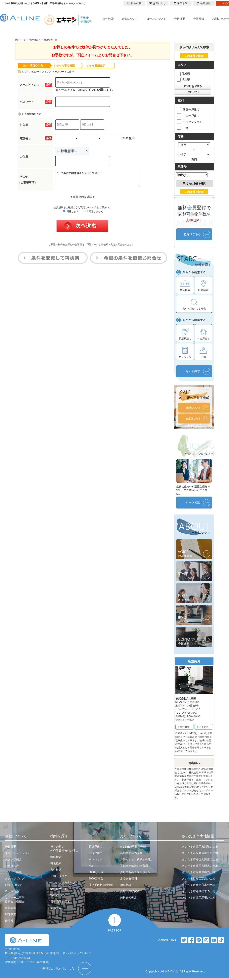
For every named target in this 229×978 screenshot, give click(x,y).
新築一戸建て (188, 109)
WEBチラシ (57, 895)
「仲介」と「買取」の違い (137, 859)
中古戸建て (96, 853)
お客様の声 (12, 865)
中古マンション (189, 121)
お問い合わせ (220, 18)
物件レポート (58, 888)
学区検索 (56, 857)
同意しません (94, 214)
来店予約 (181, 3)
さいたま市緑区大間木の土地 (200, 865)
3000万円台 (96, 878)
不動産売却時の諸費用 (134, 865)
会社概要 (179, 18)
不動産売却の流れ (131, 853)
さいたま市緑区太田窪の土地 (200, 859)
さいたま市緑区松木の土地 (198, 891)
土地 (182, 128)
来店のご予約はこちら (58, 968)
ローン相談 (12, 891)
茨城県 (183, 73)
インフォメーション (17, 853)
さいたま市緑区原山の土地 (198, 872)
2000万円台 (96, 872)
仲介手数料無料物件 (101, 884)
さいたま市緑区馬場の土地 (198, 897)
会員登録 (198, 18)
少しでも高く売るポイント (137, 872)
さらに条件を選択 (194, 183)
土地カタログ (58, 876)
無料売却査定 (128, 897)
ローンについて (156, 18)
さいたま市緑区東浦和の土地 (200, 846)
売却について (130, 18)
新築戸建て (96, 846)
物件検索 (108, 18)
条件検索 (56, 869)
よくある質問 (128, 878)
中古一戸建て (188, 115)
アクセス (203, 727)
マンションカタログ (62, 882)
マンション (96, 859)
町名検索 (56, 863)
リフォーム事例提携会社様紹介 (14, 899)
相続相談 (125, 884)
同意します (70, 214)
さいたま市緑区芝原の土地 (198, 878)
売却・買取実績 (130, 891)
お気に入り (157, 3)
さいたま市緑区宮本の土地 (198, 884)
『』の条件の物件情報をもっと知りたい (102, 180)
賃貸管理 (10, 908)
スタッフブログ (14, 878)
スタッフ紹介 (13, 859)
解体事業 (10, 914)
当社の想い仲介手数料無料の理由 (64, 848)
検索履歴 (204, 3)
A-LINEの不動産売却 (133, 846)
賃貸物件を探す (60, 901)
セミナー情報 (13, 872)
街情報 (9, 920)
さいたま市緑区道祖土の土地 (200, 853)
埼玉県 (183, 79)
